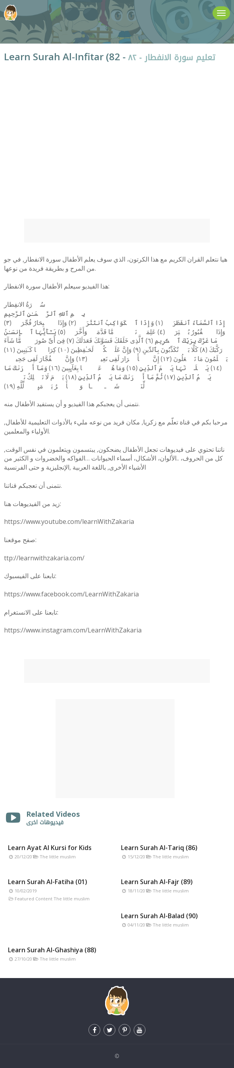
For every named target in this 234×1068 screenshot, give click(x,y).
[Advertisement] (117, 231)
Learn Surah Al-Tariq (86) (159, 847)
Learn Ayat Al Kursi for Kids (50, 847)
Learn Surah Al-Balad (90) (159, 915)
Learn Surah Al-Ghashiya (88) (52, 950)
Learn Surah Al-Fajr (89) (157, 881)
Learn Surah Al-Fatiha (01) (47, 881)
